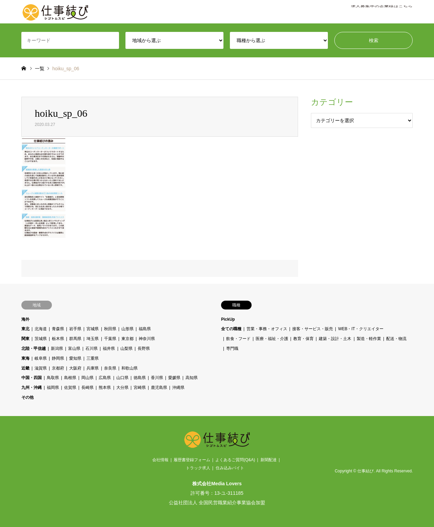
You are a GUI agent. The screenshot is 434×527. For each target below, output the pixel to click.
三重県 (92, 358)
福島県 (144, 328)
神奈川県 (146, 338)
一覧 (39, 68)
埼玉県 (92, 338)
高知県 (191, 377)
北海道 (41, 328)
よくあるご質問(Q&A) (235, 459)
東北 (25, 328)
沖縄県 (178, 387)
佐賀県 (70, 387)
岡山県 (87, 377)
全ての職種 (231, 328)
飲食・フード (238, 338)
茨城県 (41, 338)
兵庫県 (92, 368)
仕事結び (365, 471)
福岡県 (53, 387)
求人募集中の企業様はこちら (382, 12)
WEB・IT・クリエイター (360, 328)
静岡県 (58, 358)
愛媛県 (174, 377)
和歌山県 (129, 368)
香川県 (157, 377)
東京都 (127, 338)
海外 (25, 319)
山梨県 (126, 348)
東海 (25, 358)
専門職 (232, 348)
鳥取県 (53, 377)
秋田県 (110, 328)
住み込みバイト (230, 468)
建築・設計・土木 (335, 338)
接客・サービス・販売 (312, 328)
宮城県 (92, 328)
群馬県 (75, 338)
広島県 (105, 377)
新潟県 (57, 348)
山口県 (122, 377)
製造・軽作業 (368, 338)
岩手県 (75, 328)
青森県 (58, 328)
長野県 (143, 348)
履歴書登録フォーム (192, 459)
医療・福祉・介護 (272, 338)
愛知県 (75, 358)
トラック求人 (198, 468)
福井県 (109, 348)
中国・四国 (31, 377)
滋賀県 (41, 368)
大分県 (122, 387)
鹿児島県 (159, 387)
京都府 (58, 368)
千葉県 (110, 338)
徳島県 (139, 377)
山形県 (127, 328)
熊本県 (105, 387)
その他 (27, 397)
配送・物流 (396, 338)
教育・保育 (303, 338)
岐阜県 (41, 358)
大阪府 (75, 368)
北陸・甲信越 (33, 348)
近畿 (25, 368)
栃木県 (58, 338)
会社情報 (160, 459)
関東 (25, 338)
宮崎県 (139, 387)
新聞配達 (268, 459)
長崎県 (87, 387)
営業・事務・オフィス (266, 328)
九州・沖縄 (31, 387)
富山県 (74, 348)
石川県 (91, 348)
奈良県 (110, 368)
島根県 (70, 377)
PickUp (228, 319)
